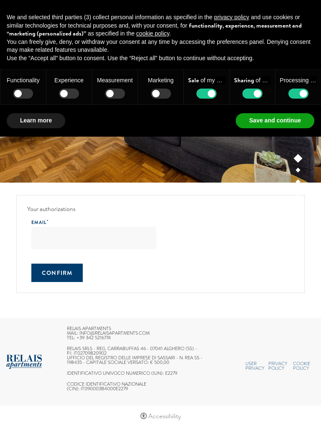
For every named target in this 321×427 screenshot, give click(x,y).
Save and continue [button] (275, 120)
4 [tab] (298, 195)
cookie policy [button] (152, 33)
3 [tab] (298, 183)
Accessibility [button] (164, 416)
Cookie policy (301, 365)
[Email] (93, 238)
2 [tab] (298, 171)
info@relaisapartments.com (114, 333)
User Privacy (254, 365)
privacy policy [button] (231, 17)
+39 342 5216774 (93, 337)
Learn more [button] (36, 120)
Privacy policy (277, 365)
